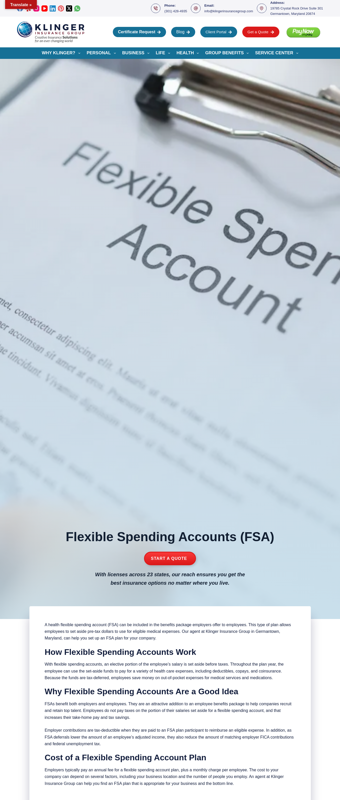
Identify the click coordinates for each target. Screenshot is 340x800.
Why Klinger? (62, 53)
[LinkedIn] (53, 8)
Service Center (277, 53)
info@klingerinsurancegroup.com (228, 11)
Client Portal (218, 32)
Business (136, 53)
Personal (102, 53)
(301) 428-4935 (175, 11)
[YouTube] (44, 8)
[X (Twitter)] (69, 8)
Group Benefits (228, 53)
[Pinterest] (61, 8)
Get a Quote (260, 32)
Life (164, 53)
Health (189, 53)
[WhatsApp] (77, 8)
